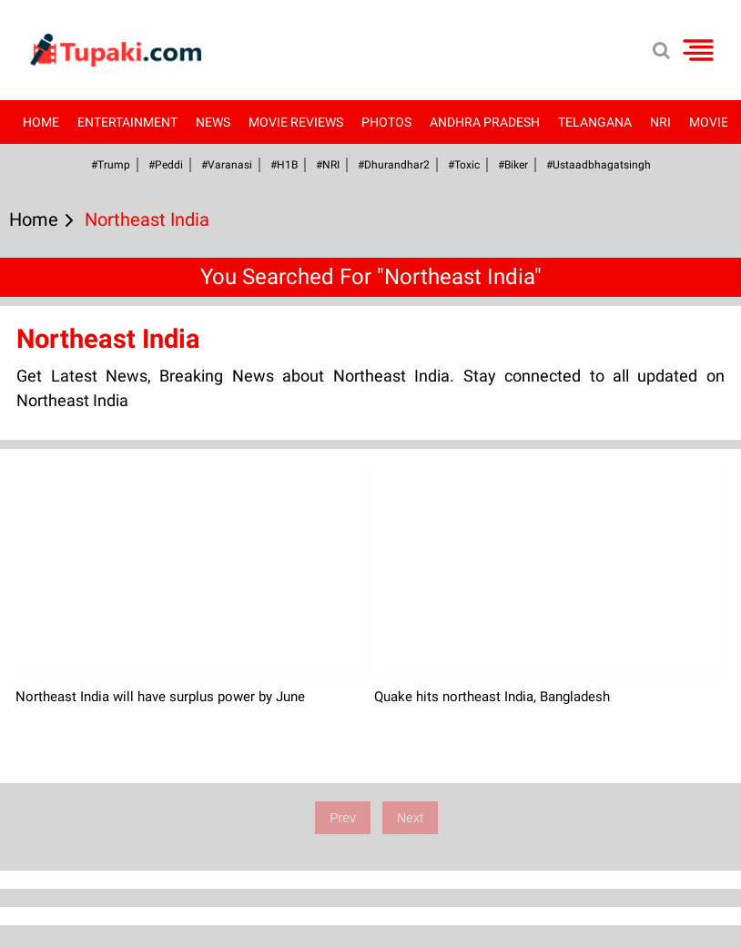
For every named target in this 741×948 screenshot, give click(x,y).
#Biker (513, 164)
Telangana (595, 122)
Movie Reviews (296, 122)
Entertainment (127, 122)
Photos (386, 122)
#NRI (328, 164)
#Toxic (464, 164)
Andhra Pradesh (485, 122)
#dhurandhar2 (394, 164)
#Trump (110, 164)
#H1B (284, 164)
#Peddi (165, 164)
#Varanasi (226, 164)
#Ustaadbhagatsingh (598, 164)
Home (41, 122)
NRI (660, 122)
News (213, 122)
